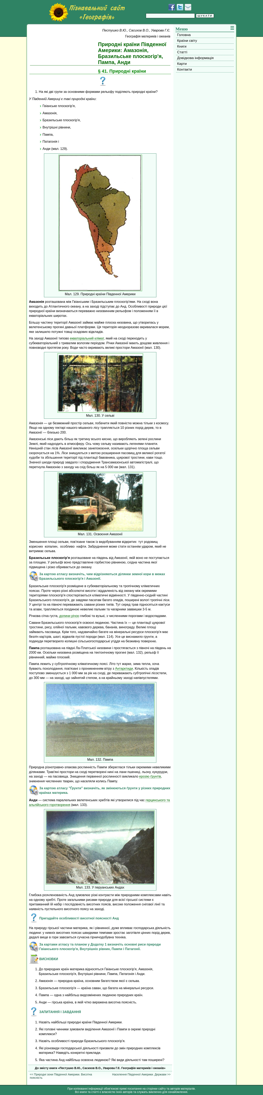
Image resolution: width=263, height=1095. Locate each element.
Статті (182, 52)
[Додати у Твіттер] (180, 7)
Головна (184, 35)
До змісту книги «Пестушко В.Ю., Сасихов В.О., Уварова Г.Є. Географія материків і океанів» (100, 1068)
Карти (182, 64)
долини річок (69, 616)
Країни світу (187, 40)
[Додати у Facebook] (171, 7)
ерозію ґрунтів (150, 776)
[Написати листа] (188, 7)
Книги (181, 46)
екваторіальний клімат (87, 338)
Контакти (184, 69)
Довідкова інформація (195, 58)
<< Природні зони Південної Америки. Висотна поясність (61, 1076)
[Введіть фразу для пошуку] (170, 15)
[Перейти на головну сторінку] (87, 12)
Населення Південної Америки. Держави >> (141, 1074)
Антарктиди (124, 668)
